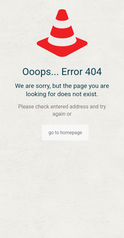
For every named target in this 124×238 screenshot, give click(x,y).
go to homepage (65, 132)
